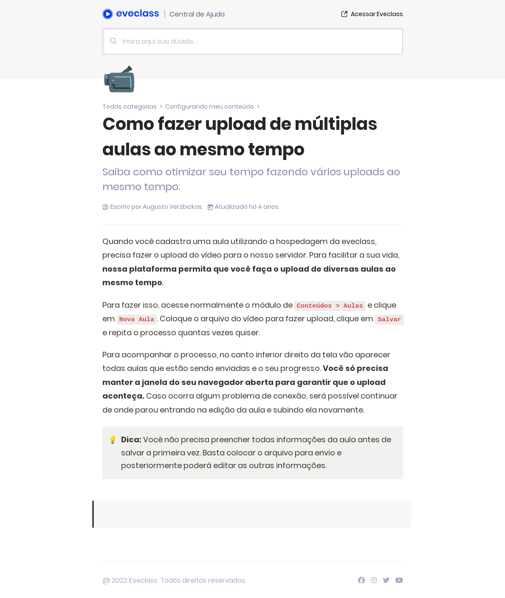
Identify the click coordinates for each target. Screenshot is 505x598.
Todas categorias (129, 106)
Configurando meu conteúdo (209, 106)
